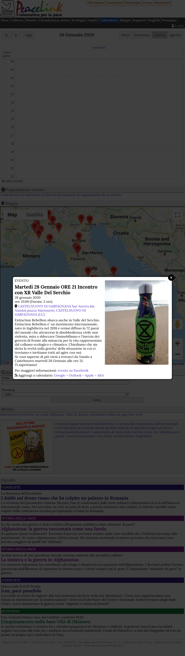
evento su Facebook (73, 370)
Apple (89, 375)
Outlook (75, 375)
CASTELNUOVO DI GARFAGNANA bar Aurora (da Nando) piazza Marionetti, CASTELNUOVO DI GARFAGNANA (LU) (55, 310)
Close (171, 277)
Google (59, 375)
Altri (100, 375)
